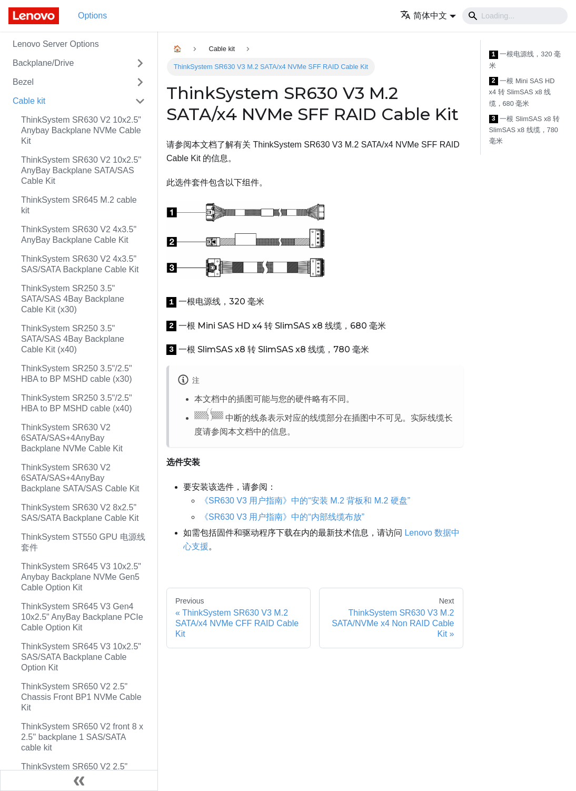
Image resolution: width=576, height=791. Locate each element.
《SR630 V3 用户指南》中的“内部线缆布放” (282, 516)
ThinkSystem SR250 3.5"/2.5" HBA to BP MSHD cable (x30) (76, 373)
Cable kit (29, 100)
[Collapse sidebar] (79, 780)
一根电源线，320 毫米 (525, 60)
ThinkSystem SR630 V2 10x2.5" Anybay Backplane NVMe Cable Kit (81, 130)
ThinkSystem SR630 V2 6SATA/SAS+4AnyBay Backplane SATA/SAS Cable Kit (80, 478)
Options (92, 15)
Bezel (23, 81)
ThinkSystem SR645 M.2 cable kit (79, 205)
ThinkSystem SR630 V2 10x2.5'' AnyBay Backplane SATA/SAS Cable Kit (81, 170)
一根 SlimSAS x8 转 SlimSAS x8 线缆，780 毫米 (524, 130)
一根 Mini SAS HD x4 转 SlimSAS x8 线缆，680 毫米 (522, 92)
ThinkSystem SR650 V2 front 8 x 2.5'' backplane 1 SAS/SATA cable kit (82, 737)
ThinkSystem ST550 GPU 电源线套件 (83, 542)
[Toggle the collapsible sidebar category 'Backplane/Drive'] (140, 63)
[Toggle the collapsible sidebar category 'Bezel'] (140, 82)
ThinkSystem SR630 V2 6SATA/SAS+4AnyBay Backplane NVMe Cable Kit (72, 438)
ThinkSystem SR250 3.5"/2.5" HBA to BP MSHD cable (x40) (76, 403)
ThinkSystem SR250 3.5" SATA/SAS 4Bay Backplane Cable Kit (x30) (72, 299)
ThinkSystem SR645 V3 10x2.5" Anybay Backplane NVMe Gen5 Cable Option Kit (81, 577)
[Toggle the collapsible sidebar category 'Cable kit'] (140, 101)
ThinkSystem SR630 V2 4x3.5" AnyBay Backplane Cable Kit (78, 234)
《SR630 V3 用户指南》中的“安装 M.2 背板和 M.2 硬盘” (305, 500)
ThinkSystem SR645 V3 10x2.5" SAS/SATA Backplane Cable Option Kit (81, 657)
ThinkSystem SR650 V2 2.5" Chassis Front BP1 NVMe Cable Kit (81, 697)
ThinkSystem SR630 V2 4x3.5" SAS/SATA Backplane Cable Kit (80, 264)
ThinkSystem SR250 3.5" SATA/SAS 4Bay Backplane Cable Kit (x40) (72, 339)
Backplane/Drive (43, 62)
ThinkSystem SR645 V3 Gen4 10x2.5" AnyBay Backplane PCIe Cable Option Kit (82, 617)
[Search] (515, 15)
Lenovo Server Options (56, 43)
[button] (428, 15)
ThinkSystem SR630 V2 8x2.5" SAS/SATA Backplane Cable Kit (80, 512)
